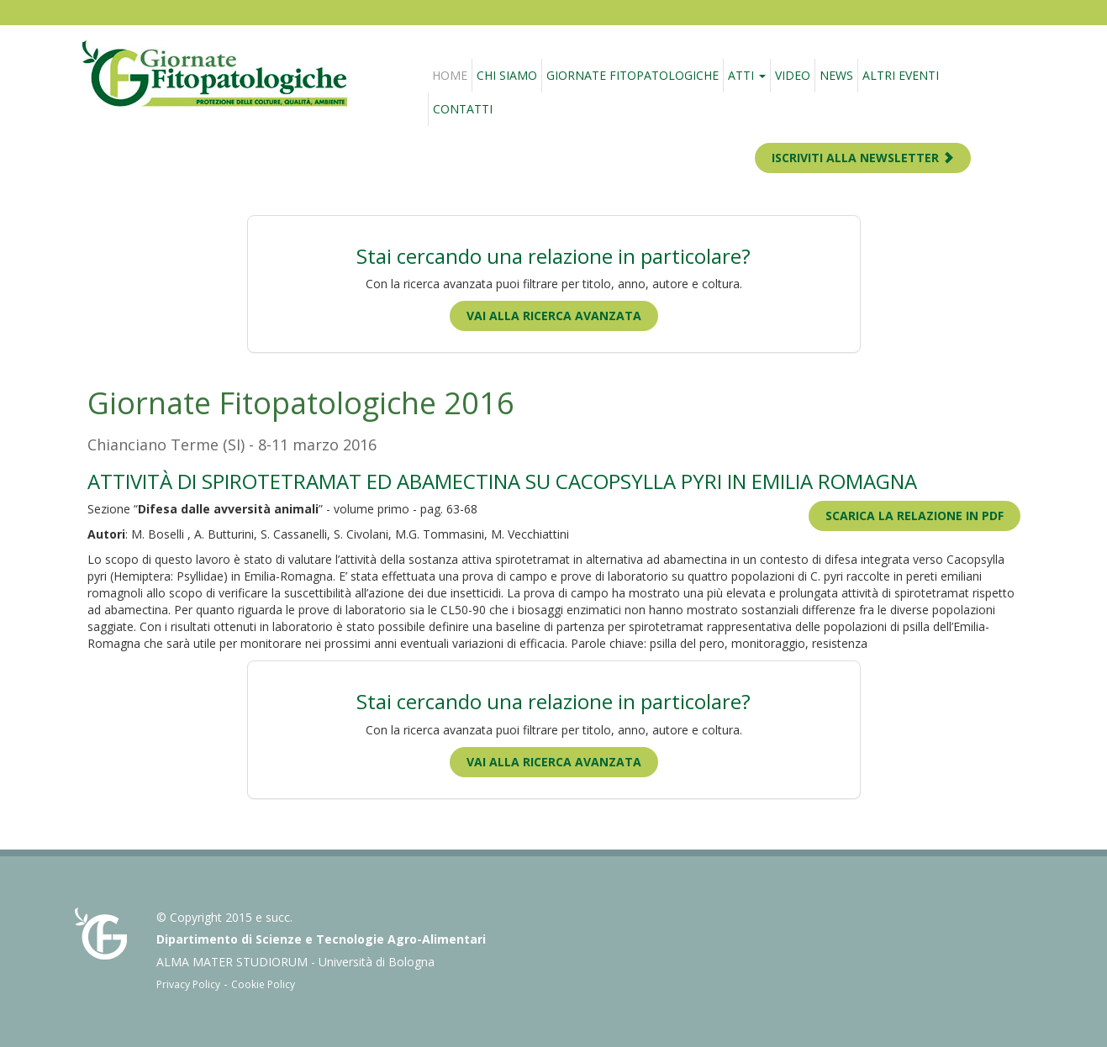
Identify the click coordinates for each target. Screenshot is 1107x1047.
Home (449, 75)
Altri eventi (900, 75)
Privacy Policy (188, 984)
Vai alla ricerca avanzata (554, 316)
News (836, 75)
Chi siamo (507, 75)
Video (792, 75)
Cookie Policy (263, 984)
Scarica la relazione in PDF (914, 516)
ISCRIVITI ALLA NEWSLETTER (863, 158)
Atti (747, 75)
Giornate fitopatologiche (632, 75)
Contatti (463, 109)
